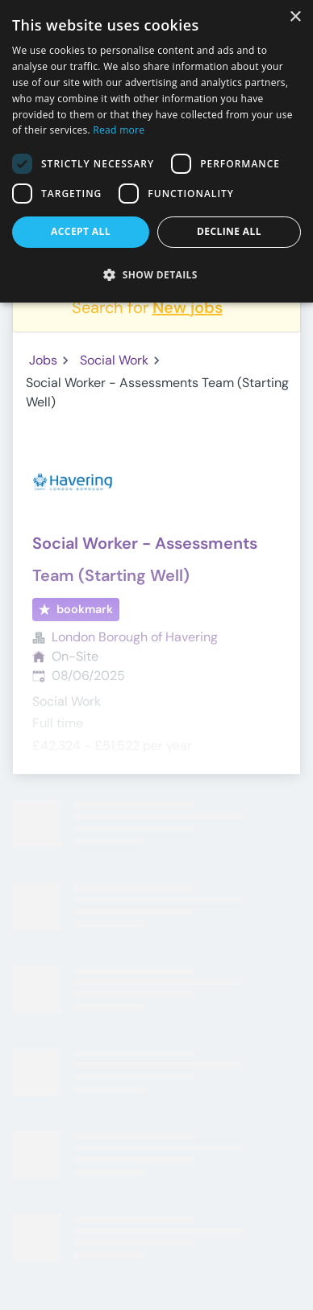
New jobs (187, 307)
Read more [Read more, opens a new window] (118, 130)
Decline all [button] (229, 231)
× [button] (295, 17)
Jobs (43, 360)
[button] (156, 274)
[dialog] (156, 151)
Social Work (114, 360)
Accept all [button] (81, 231)
